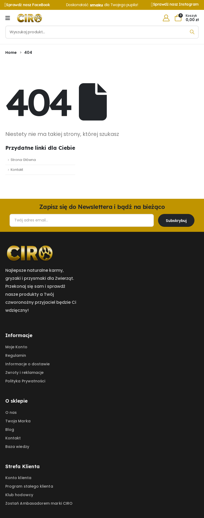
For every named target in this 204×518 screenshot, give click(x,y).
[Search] (192, 32)
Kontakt (17, 169)
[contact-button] (176, 220)
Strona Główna (23, 159)
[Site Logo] (30, 18)
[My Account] (166, 18)
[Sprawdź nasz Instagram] (175, 4)
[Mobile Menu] (7, 18)
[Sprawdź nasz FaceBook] (30, 5)
